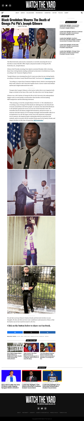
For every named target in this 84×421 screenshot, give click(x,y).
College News (30, 12)
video (47, 336)
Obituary (27, 336)
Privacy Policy (54, 412)
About (17, 12)
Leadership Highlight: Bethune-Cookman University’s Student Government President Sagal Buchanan (71, 33)
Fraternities (39, 12)
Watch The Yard (22, 26)
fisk (22, 336)
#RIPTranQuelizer (38, 120)
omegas (42, 336)
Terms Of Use (63, 412)
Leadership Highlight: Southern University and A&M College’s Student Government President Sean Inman (70, 40)
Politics (60, 12)
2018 (19, 336)
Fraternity (25, 412)
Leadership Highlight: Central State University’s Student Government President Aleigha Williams (69, 27)
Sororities (47, 12)
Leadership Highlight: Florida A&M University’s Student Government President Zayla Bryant (69, 46)
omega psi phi (35, 336)
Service (23, 12)
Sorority (32, 412)
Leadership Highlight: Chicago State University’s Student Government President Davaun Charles (70, 53)
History (54, 12)
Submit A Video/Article (42, 412)
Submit (66, 12)
